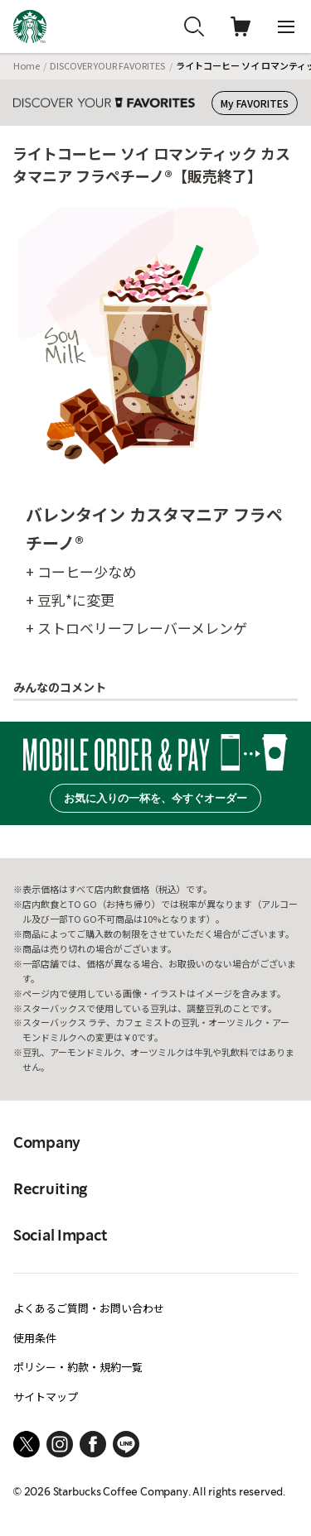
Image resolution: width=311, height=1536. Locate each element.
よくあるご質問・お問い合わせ (88, 1308)
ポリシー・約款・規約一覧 (78, 1367)
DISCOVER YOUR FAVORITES (107, 65)
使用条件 (34, 1338)
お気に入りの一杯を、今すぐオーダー (155, 798)
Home (26, 65)
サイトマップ (45, 1396)
